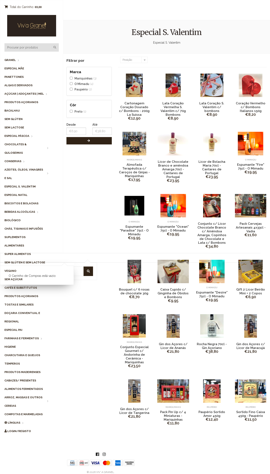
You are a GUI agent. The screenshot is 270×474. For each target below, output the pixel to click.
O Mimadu (81, 83)
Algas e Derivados (18, 85)
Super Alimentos (17, 254)
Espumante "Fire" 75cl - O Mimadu (250, 166)
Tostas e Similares (19, 304)
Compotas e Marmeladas (23, 414)
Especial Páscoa (16, 135)
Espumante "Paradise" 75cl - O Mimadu (134, 230)
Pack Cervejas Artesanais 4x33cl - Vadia (251, 227)
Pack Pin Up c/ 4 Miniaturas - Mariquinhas (173, 415)
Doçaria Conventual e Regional (22, 317)
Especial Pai (13, 329)
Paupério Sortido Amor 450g (211, 414)
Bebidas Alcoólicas (19, 211)
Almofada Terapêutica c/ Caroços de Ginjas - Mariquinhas (134, 170)
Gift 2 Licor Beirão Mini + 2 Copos (250, 291)
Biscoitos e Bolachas (21, 203)
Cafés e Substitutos (20, 287)
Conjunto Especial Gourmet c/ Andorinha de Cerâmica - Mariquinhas (134, 354)
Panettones (14, 76)
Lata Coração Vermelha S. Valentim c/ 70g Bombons (173, 109)
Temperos (12, 363)
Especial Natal (15, 195)
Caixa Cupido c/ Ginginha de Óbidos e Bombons (173, 293)
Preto (78, 111)
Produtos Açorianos (21, 102)
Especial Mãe (14, 68)
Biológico (12, 220)
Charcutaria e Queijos (22, 355)
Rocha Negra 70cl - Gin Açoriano (212, 346)
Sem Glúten (13, 119)
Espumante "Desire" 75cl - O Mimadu (212, 294)
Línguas (12, 422)
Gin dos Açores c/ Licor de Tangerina (134, 411)
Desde (71, 124)
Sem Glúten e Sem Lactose (24, 262)
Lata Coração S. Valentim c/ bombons (211, 107)
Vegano (10, 270)
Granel (10, 60)
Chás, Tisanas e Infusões (23, 228)
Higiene (10, 346)
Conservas (12, 161)
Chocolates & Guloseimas (15, 148)
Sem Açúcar (13, 279)
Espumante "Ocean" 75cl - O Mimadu (173, 228)
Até (94, 124)
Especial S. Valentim (20, 186)
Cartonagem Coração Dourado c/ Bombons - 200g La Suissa (134, 109)
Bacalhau (12, 110)
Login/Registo (17, 431)
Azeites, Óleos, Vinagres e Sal (23, 174)
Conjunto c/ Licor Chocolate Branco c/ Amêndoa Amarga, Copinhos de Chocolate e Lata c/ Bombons (211, 233)
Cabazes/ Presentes (20, 380)
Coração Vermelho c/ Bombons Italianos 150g (250, 107)
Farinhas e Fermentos (21, 338)
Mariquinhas (83, 78)
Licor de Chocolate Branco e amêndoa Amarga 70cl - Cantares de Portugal (173, 169)
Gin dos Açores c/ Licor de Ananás (173, 346)
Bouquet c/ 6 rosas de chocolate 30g (134, 291)
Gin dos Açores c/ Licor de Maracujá (250, 346)
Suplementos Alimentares (15, 241)
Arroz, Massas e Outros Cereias (23, 401)
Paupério (81, 89)
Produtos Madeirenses (22, 372)
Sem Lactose (14, 127)
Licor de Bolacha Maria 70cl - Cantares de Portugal (211, 167)
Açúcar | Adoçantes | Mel (24, 93)
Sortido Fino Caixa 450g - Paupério (250, 414)
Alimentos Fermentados (23, 389)
